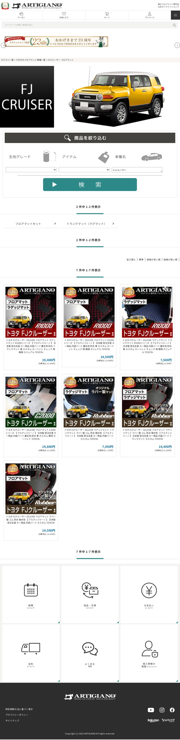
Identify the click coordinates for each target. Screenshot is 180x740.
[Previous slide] (3, 45)
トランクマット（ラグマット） (87, 224)
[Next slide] (177, 45)
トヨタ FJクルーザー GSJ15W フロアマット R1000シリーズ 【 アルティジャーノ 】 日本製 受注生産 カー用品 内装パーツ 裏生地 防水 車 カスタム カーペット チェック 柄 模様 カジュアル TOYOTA (89, 345)
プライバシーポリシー (16, 715)
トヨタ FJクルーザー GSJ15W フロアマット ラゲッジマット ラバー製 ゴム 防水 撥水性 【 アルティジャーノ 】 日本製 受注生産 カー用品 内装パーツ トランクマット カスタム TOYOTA (147, 435)
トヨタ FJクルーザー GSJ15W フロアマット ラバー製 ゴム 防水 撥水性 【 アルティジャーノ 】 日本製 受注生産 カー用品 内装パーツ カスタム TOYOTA (31, 520)
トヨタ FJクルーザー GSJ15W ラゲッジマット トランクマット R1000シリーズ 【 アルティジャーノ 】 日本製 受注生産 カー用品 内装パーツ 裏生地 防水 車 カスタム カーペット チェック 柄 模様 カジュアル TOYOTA (147, 346)
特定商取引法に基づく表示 (19, 709)
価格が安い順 (154, 260)
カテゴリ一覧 (7, 59)
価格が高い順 (170, 260)
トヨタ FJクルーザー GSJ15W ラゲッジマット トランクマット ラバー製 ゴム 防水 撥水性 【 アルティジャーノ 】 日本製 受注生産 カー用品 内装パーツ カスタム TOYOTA (89, 435)
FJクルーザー (137, 170)
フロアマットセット (28, 224)
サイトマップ (12, 721)
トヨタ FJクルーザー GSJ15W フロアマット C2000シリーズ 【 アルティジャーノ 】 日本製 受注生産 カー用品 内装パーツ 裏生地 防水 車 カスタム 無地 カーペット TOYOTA (31, 435)
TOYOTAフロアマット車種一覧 (30, 59)
